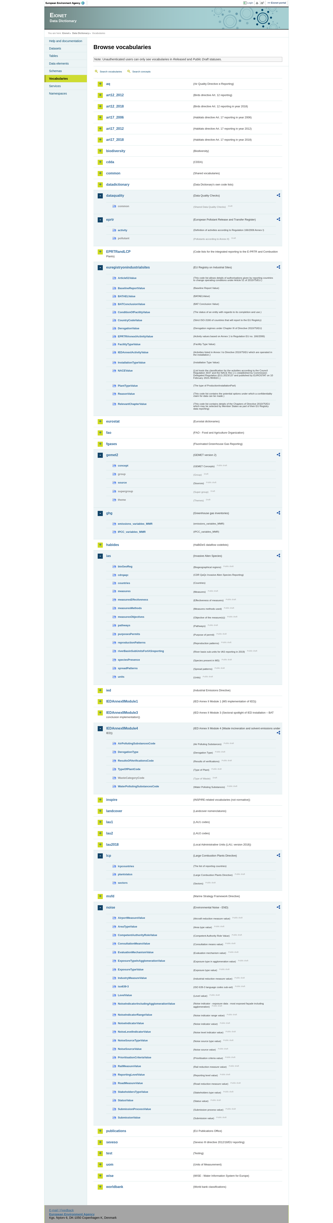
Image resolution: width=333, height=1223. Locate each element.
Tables (53, 56)
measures (124, 591)
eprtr (110, 219)
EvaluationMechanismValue (136, 952)
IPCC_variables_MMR (132, 531)
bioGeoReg (125, 566)
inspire (111, 800)
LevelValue (125, 995)
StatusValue (125, 1100)
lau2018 (112, 844)
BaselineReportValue (131, 288)
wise (110, 1176)
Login (250, 2)
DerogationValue (128, 328)
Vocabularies (58, 78)
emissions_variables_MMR (135, 523)
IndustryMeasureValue (132, 978)
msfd (110, 896)
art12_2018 (115, 106)
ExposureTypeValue (131, 969)
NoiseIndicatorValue (131, 1023)
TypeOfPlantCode (129, 769)
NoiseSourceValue (130, 1049)
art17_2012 (115, 128)
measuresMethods (130, 608)
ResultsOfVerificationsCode (136, 760)
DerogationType (128, 752)
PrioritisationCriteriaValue (134, 1057)
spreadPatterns (128, 668)
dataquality (115, 195)
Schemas (55, 71)
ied (108, 690)
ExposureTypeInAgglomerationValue (141, 960)
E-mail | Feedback (61, 1210)
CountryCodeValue (130, 320)
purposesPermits (129, 634)
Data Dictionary (80, 33)
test (109, 1153)
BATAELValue (126, 296)
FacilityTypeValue (129, 344)
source (122, 482)
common (113, 173)
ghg (109, 513)
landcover (114, 811)
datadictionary (117, 184)
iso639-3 (123, 986)
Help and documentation (65, 41)
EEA (66, 3)
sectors (123, 882)
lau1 (109, 822)
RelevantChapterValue (132, 404)
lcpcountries (126, 866)
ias (108, 556)
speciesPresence (129, 659)
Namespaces (58, 93)
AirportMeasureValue (131, 917)
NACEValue (125, 370)
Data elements (59, 63)
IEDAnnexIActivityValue (133, 352)
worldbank (114, 1187)
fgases (111, 444)
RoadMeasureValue (130, 1083)
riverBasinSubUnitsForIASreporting (141, 651)
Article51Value (127, 278)
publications (116, 1131)
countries (124, 583)
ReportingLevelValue (131, 1074)
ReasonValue (126, 393)
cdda (110, 162)
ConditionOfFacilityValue (134, 312)
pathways (124, 625)
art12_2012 (115, 95)
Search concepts (141, 71)
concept (123, 465)
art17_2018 (115, 139)
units (121, 676)
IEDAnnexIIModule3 (122, 712)
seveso (112, 1142)
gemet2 (112, 455)
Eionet (65, 33)
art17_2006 (115, 117)
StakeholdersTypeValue (133, 1091)
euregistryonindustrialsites (128, 267)
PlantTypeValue (128, 385)
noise (110, 907)
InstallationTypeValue (131, 362)
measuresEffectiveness (133, 599)
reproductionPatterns (131, 642)
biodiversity (115, 151)
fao (108, 432)
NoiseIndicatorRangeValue (135, 1014)
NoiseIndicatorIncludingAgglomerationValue (146, 1003)
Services (55, 86)
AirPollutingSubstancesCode (136, 743)
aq (108, 84)
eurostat (113, 421)
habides (112, 545)
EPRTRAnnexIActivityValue (135, 336)
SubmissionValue (129, 1117)
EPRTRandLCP (118, 251)
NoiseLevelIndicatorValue (134, 1031)
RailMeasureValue (129, 1066)
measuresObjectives (131, 616)
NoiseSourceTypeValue (133, 1040)
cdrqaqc (123, 575)
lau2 (109, 833)
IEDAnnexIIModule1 (122, 701)
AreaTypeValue (127, 926)
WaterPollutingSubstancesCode (138, 786)
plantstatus (125, 874)
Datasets (55, 48)
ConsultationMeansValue (134, 943)
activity (122, 230)
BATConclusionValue (131, 304)
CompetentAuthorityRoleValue (137, 935)
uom (109, 1164)
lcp (108, 855)
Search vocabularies (111, 71)
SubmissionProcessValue (134, 1109)
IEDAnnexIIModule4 (122, 728)
